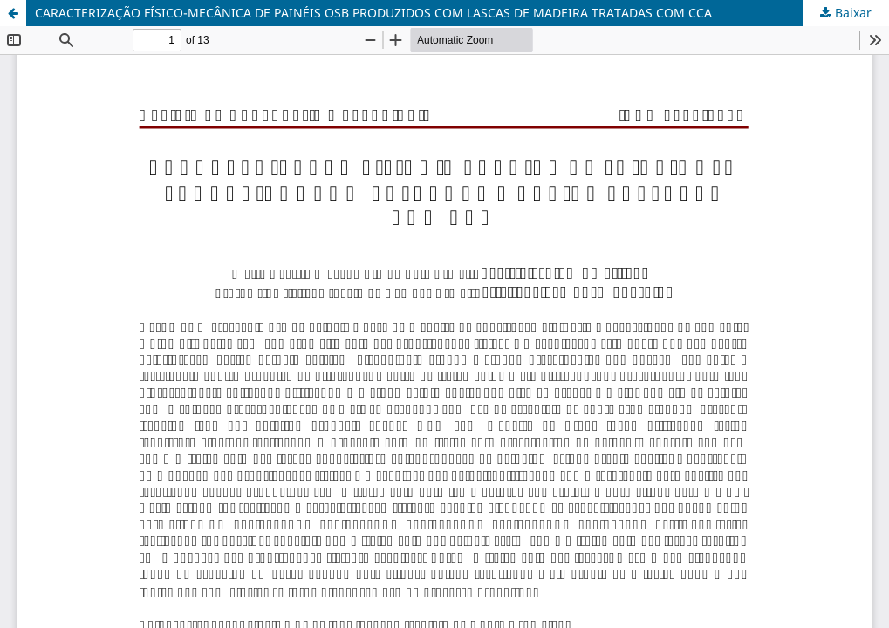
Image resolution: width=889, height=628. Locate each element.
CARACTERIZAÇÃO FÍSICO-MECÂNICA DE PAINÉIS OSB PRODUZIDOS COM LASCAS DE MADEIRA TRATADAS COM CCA (373, 12)
